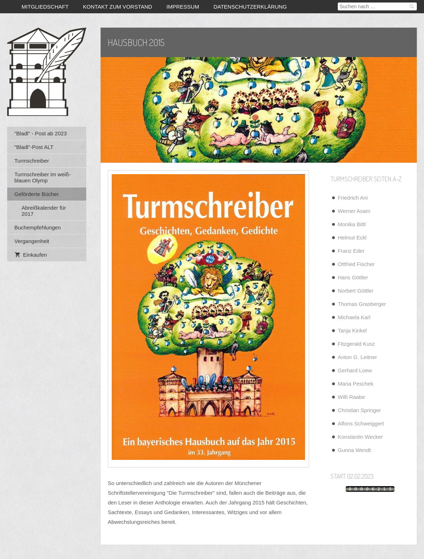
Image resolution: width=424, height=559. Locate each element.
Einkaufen (30, 255)
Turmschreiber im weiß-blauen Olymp (42, 177)
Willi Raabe (351, 397)
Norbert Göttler (355, 291)
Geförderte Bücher (36, 194)
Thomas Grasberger (362, 304)
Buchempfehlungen (37, 227)
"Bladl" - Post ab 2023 (40, 133)
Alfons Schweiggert (361, 423)
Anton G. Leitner (357, 357)
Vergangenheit (31, 241)
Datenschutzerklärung (250, 7)
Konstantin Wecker (360, 437)
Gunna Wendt (354, 450)
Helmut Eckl (352, 237)
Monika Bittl (352, 224)
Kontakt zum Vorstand (117, 7)
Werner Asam (354, 211)
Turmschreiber (31, 161)
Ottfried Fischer (356, 264)
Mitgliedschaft (45, 7)
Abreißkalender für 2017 (44, 211)
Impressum (182, 7)
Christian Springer (359, 410)
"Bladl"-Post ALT (34, 147)
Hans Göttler (353, 277)
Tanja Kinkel (352, 330)
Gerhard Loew (355, 370)
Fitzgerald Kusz (356, 344)
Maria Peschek (355, 384)
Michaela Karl (354, 317)
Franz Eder (351, 251)
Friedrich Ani (353, 198)
